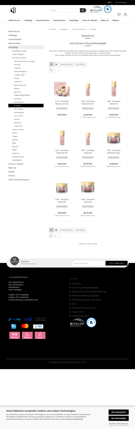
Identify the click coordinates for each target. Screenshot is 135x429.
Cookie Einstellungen (80, 376)
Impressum (76, 343)
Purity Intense (19, 162)
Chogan (15, 196)
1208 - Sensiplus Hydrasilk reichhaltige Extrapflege (88, 260)
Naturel (16, 179)
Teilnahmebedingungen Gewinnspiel (86, 359)
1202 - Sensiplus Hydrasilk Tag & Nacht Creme (114, 211)
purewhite (17, 159)
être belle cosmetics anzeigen (24, 121)
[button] (125, 16)
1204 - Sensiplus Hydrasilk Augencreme (62, 260)
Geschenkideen (42, 20)
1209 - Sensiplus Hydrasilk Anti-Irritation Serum (88, 162)
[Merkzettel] (119, 16)
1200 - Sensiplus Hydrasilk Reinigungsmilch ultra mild (114, 162)
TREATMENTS (17, 220)
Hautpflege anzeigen (19, 111)
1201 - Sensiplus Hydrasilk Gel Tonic (62, 211)
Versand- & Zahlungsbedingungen (85, 347)
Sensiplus (17, 165)
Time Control (18, 176)
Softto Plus (16, 213)
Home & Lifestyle (89, 20)
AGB (73, 363)
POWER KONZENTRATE (22, 155)
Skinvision (17, 183)
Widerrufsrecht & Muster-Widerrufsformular (89, 351)
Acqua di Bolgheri (18, 114)
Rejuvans (15, 206)
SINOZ (14, 210)
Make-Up (105, 20)
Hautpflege (73, 20)
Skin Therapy (18, 169)
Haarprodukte (59, 20)
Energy (16, 138)
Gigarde (15, 200)
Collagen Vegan (19, 135)
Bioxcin (14, 193)
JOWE (14, 203)
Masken (17, 148)
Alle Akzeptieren (118, 412)
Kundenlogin (121, 2)
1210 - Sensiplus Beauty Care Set (62, 162)
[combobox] (66, 124)
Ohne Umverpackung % (18, 239)
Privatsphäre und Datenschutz (84, 368)
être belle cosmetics (19, 118)
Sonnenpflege (19, 172)
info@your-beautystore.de (26, 359)
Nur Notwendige (118, 418)
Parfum (11, 235)
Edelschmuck (14, 20)
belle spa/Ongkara (20, 131)
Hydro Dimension (20, 145)
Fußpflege (28, 20)
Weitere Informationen (118, 423)
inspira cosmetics (18, 189)
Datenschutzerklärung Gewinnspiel (85, 355)
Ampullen (17, 128)
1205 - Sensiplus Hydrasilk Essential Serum (88, 211)
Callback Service (78, 372)
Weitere (115, 20)
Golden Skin (18, 186)
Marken (11, 231)
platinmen (17, 152)
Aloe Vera (17, 124)
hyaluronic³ (18, 142)
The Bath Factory (18, 217)
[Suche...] (83, 10)
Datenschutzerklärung (74, 419)
